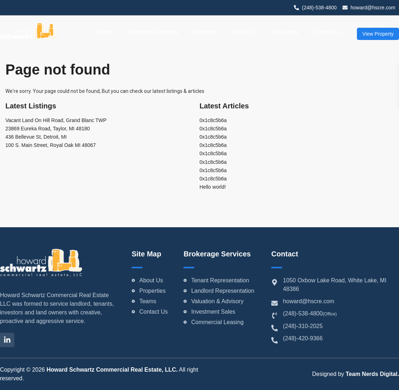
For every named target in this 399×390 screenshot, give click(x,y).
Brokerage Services (153, 32)
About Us (245, 32)
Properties (205, 32)
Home (106, 32)
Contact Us (327, 32)
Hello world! (213, 187)
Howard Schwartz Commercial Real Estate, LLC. (112, 370)
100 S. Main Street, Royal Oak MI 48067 (50, 145)
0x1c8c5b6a (213, 120)
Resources (285, 32)
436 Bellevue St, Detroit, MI (36, 137)
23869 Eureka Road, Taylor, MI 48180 (47, 128)
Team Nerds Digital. (372, 374)
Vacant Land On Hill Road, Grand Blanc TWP (55, 120)
